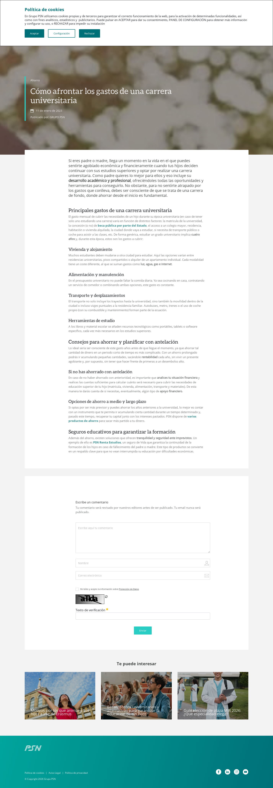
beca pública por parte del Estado (122, 225)
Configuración (62, 33)
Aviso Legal (55, 772)
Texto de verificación (92, 610)
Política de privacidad (76, 772)
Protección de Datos (129, 589)
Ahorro (35, 80)
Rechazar (89, 33)
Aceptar (34, 33)
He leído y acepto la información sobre (109, 589)
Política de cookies (34, 772)
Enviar (142, 630)
